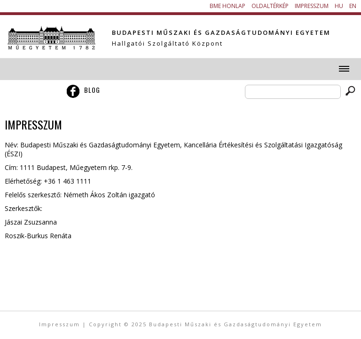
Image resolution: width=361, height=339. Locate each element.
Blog (92, 90)
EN (352, 6)
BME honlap (227, 6)
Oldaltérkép (270, 6)
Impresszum (312, 6)
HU (339, 6)
